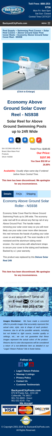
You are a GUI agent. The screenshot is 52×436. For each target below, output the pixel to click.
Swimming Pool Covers (29, 30)
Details (7, 194)
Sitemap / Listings (25, 374)
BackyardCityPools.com (15, 23)
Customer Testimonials (28, 384)
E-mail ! (21, 301)
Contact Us (21, 381)
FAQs (19, 194)
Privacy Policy (23, 378)
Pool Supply (9, 30)
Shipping (30, 194)
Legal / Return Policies (27, 371)
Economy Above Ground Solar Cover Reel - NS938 (25, 36)
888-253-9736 (33, 306)
